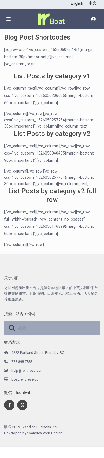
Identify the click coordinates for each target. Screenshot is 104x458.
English (77, 3)
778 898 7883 (21, 361)
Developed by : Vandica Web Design (33, 433)
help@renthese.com (27, 370)
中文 (93, 3)
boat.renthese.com (26, 379)
